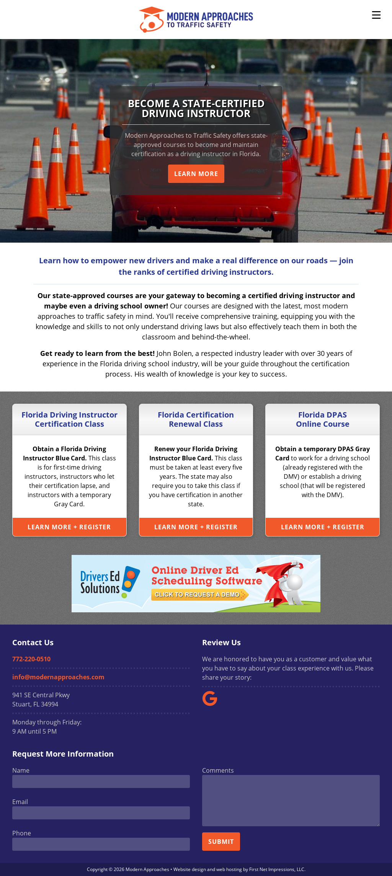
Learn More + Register (69, 527)
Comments (218, 770)
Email (20, 802)
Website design (189, 869)
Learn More (196, 174)
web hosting (229, 869)
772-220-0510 (31, 659)
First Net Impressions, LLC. (277, 869)
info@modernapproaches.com (58, 677)
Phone (21, 833)
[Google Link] (213, 704)
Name (20, 770)
